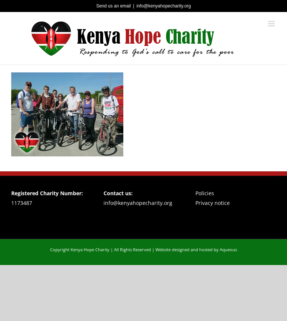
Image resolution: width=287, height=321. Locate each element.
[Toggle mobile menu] (272, 24)
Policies (204, 193)
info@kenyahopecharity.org (163, 6)
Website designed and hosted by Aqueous (196, 249)
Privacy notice (212, 202)
